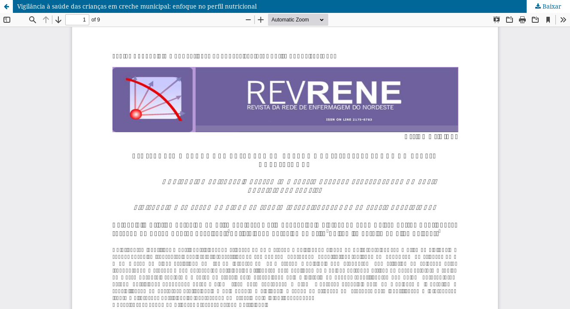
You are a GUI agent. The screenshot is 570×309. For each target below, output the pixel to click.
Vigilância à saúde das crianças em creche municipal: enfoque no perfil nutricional (137, 6)
